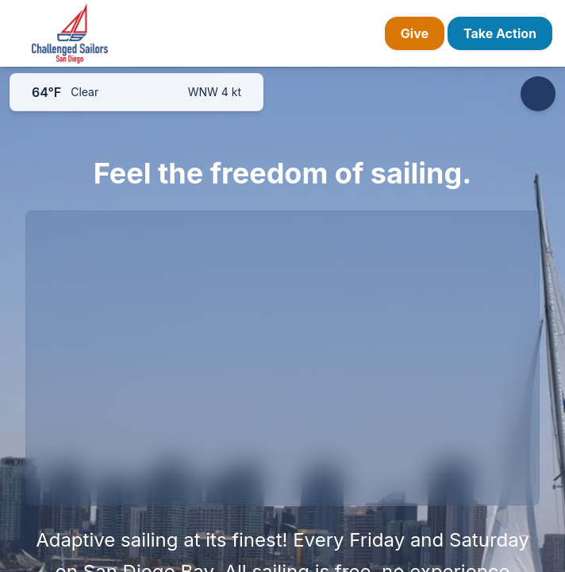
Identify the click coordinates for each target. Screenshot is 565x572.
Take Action (499, 33)
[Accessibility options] (538, 93)
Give (415, 33)
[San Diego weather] (136, 92)
